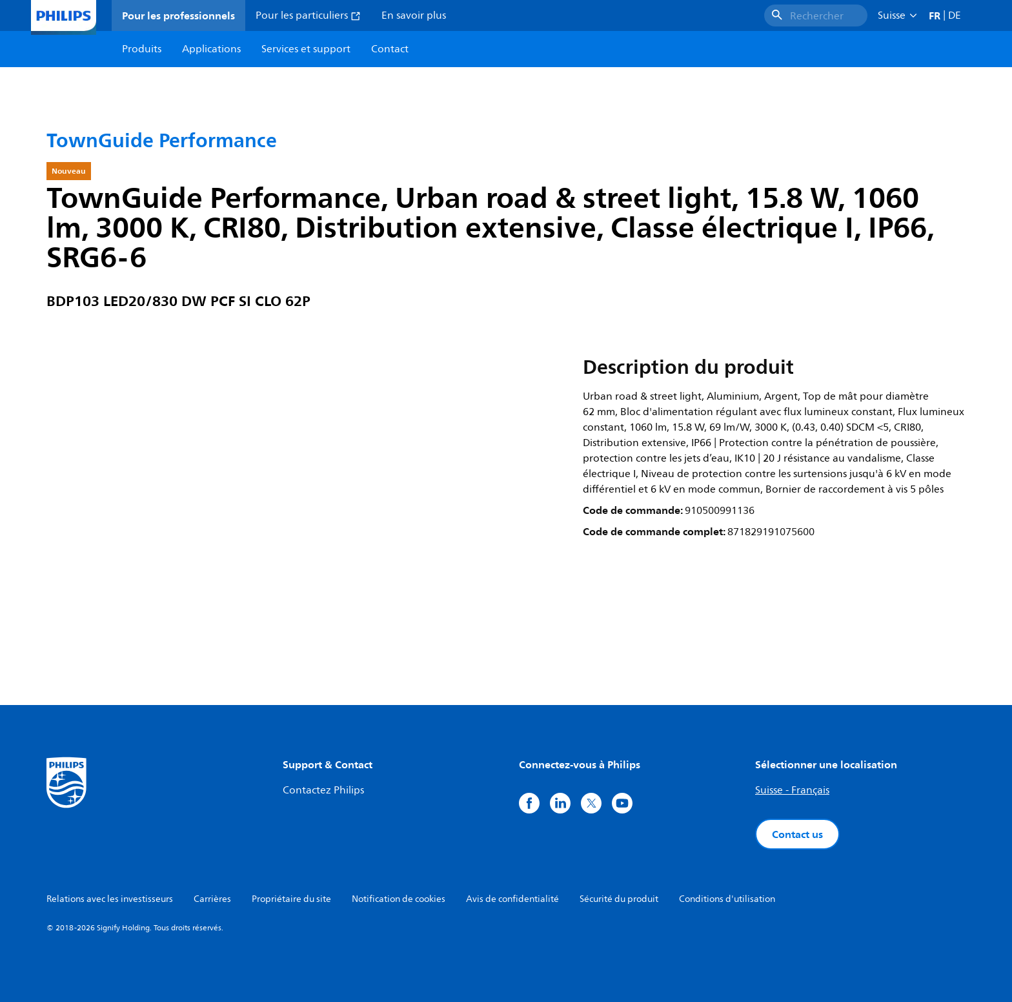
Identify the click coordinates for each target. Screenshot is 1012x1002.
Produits (141, 49)
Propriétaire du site (291, 899)
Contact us (797, 834)
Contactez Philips (323, 790)
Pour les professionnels (178, 15)
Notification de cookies (398, 899)
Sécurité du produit (619, 899)
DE (954, 15)
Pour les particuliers (308, 15)
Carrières (212, 899)
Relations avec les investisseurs (109, 899)
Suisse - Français (792, 790)
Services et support (305, 49)
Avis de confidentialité (512, 899)
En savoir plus (413, 15)
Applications (211, 49)
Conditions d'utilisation (727, 899)
